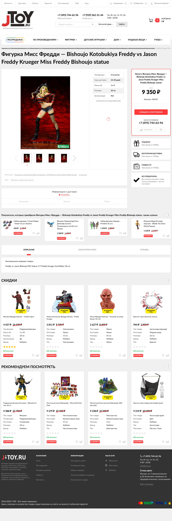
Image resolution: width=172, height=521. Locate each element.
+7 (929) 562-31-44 (92, 15)
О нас (38, 473)
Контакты (8, 3)
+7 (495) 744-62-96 (68, 15)
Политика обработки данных (82, 487)
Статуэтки (83, 175)
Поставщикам (63, 3)
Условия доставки (78, 478)
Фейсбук (110, 483)
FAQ (77, 3)
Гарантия (48, 3)
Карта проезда (146, 497)
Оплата (35, 3)
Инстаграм (111, 478)
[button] (74, 158)
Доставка (22, 3)
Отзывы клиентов (43, 483)
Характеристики (87, 252)
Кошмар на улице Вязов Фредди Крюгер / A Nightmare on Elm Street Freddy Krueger (46, 175)
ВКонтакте (111, 473)
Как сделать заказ (78, 473)
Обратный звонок (65, 18)
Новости (39, 487)
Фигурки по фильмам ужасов (22, 180)
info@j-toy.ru (87, 18)
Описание (28, 252)
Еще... (87, 3)
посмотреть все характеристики (108, 101)
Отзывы (144, 252)
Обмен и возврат (77, 483)
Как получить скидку (79, 492)
